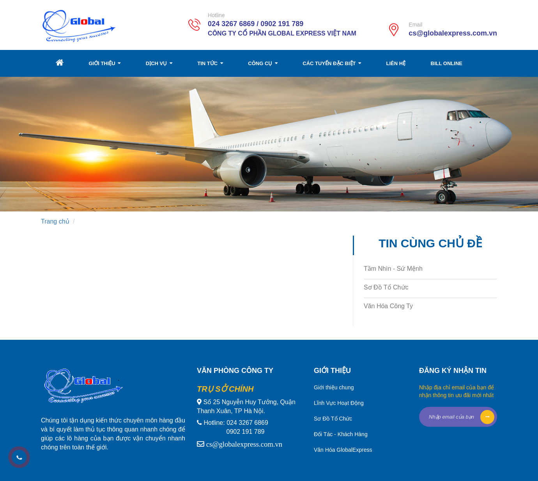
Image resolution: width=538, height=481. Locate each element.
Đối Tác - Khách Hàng (341, 434)
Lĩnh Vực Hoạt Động (339, 403)
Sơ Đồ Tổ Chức (386, 287)
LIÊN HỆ (396, 63)
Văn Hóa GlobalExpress (343, 450)
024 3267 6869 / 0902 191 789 (255, 24)
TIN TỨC (210, 63)
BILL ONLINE (446, 63)
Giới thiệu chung (334, 387)
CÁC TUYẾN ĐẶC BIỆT (332, 63)
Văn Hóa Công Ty (388, 306)
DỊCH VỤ (159, 63)
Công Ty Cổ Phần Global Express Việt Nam (282, 33)
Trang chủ (55, 221)
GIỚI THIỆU (104, 63)
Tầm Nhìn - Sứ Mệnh (393, 268)
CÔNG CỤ (263, 63)
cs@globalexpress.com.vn (453, 33)
